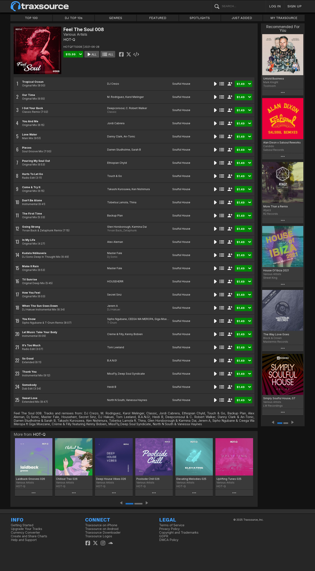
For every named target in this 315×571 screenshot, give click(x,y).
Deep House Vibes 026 (111, 478)
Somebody (29, 384)
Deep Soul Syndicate (131, 373)
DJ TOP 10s (73, 18)
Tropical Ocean (33, 81)
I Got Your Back (32, 108)
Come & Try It (31, 187)
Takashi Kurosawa (118, 189)
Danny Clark (114, 136)
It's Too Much (31, 345)
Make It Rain (30, 266)
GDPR (163, 536)
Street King (270, 277)
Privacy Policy (169, 529)
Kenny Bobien (134, 334)
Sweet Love (29, 398)
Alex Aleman (115, 241)
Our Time (28, 95)
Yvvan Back (114, 230)
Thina (132, 202)
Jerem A (112, 305)
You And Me (30, 121)
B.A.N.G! (112, 360)
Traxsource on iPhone (101, 525)
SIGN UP (295, 6)
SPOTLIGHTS (200, 18)
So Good (28, 358)
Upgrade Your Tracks (26, 529)
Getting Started (22, 525)
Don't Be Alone (32, 200)
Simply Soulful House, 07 (279, 398)
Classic (111, 111)
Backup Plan (115, 215)
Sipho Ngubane (117, 319)
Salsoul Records (273, 149)
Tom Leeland (115, 347)
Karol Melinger (134, 97)
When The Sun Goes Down (40, 305)
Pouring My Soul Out (36, 160)
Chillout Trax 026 (67, 478)
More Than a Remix (275, 206)
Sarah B (136, 149)
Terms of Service (171, 525)
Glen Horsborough (119, 226)
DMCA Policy (168, 540)
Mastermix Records (275, 341)
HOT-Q (69, 39)
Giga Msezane (164, 319)
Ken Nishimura (141, 189)
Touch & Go (114, 176)
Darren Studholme (118, 149)
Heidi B (111, 386)
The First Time (32, 213)
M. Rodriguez (115, 97)
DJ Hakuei (113, 309)
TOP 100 (31, 18)
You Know (29, 319)
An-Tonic (129, 136)
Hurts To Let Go (32, 174)
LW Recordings (273, 405)
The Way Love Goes (276, 334)
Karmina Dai (139, 226)
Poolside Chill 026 (148, 478)
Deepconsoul (115, 108)
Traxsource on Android (101, 529)
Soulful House (181, 83)
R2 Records (270, 213)
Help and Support (24, 540)
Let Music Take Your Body (39, 332)
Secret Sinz (114, 294)
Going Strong (31, 226)
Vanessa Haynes (136, 400)
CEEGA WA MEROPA (140, 319)
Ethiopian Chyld (117, 162)
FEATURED (157, 18)
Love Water (29, 134)
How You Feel (31, 292)
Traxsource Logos (98, 536)
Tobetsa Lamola (117, 202)
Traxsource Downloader (103, 532)
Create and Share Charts (29, 536)
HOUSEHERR (115, 281)
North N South (116, 400)
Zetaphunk (130, 230)
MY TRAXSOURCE (283, 18)
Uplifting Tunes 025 (228, 478)
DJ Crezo (113, 83)
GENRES (115, 18)
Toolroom (269, 85)
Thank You (29, 371)
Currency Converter (25, 532)
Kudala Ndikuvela (34, 253)
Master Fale (114, 253)
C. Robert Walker (136, 108)
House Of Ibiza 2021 (276, 270)
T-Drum (112, 322)
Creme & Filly (115, 334)
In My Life (28, 240)
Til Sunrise (29, 279)
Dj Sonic (112, 256)
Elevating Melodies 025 (191, 478)
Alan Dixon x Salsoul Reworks (282, 142)
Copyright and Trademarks (179, 532)
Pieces (26, 147)
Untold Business (273, 78)
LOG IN (275, 6)
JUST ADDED (242, 18)
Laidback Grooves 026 (30, 478)
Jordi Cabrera (115, 123)
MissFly (112, 373)
